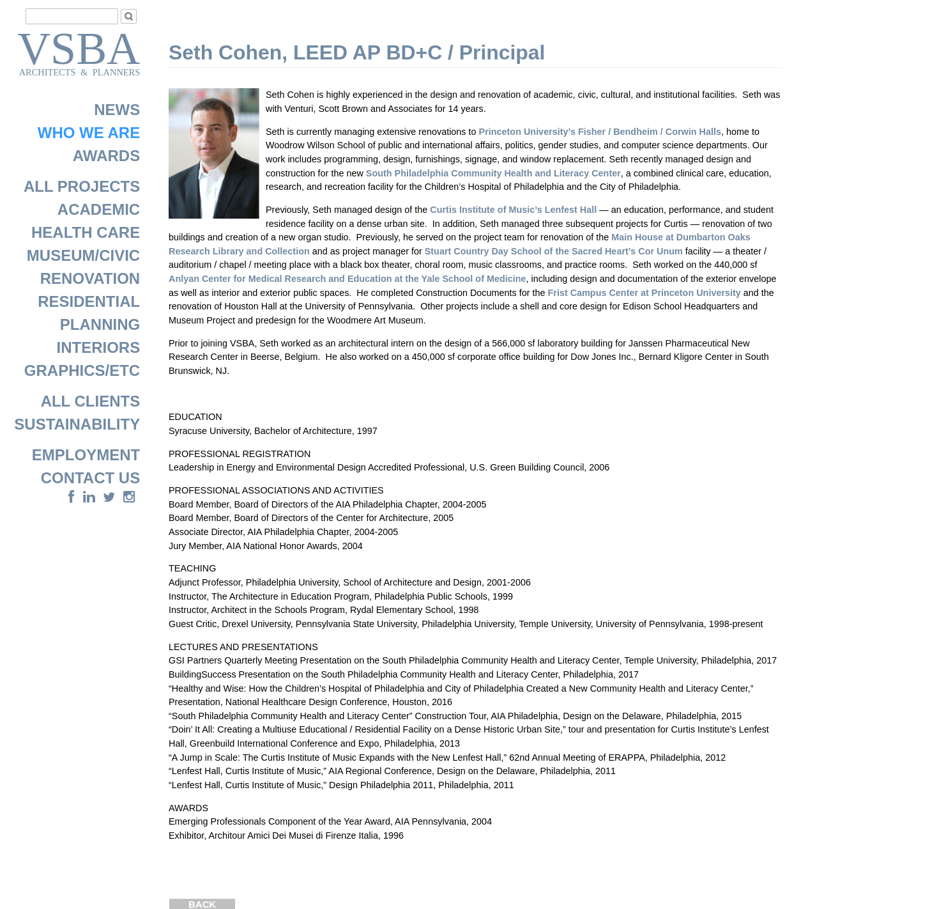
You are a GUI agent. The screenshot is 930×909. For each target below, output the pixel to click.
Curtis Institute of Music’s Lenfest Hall (513, 210)
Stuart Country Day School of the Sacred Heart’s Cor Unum (554, 251)
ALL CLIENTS (91, 401)
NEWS (117, 109)
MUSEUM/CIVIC (83, 255)
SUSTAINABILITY (77, 424)
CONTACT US (91, 477)
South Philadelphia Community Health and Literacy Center (493, 173)
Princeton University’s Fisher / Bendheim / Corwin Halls (600, 132)
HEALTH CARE (85, 232)
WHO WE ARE (89, 132)
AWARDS (106, 155)
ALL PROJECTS (82, 186)
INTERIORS (99, 347)
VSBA (78, 42)
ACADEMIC (98, 209)
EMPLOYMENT (86, 454)
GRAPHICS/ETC (82, 370)
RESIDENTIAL (89, 301)
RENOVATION (90, 278)
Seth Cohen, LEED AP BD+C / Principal (357, 52)
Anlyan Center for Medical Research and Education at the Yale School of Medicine (347, 279)
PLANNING (100, 324)
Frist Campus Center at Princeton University (644, 293)
